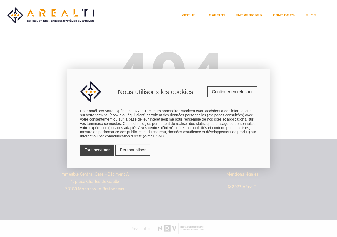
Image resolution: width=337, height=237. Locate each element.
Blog (311, 15)
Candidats (284, 15)
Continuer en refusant (232, 92)
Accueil (190, 15)
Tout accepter (97, 150)
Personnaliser (133, 150)
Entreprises (249, 15)
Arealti (217, 15)
